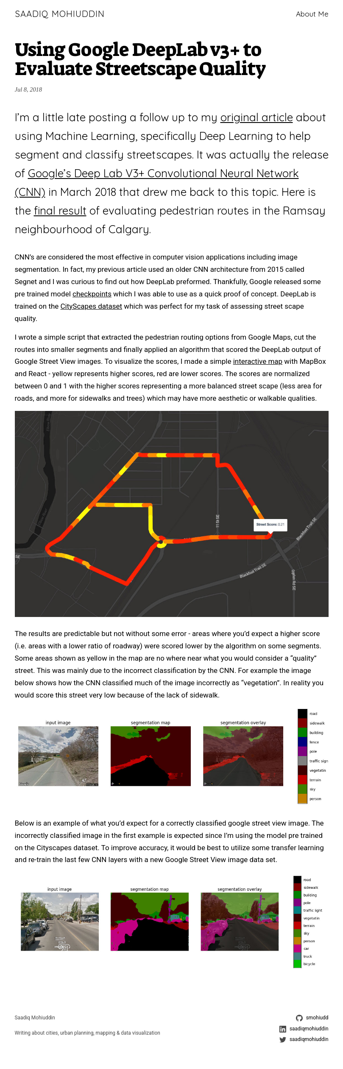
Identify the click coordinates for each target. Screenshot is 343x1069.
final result (60, 210)
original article (256, 117)
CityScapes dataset (92, 306)
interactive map (257, 361)
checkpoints (92, 294)
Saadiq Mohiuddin (60, 13)
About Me (312, 13)
